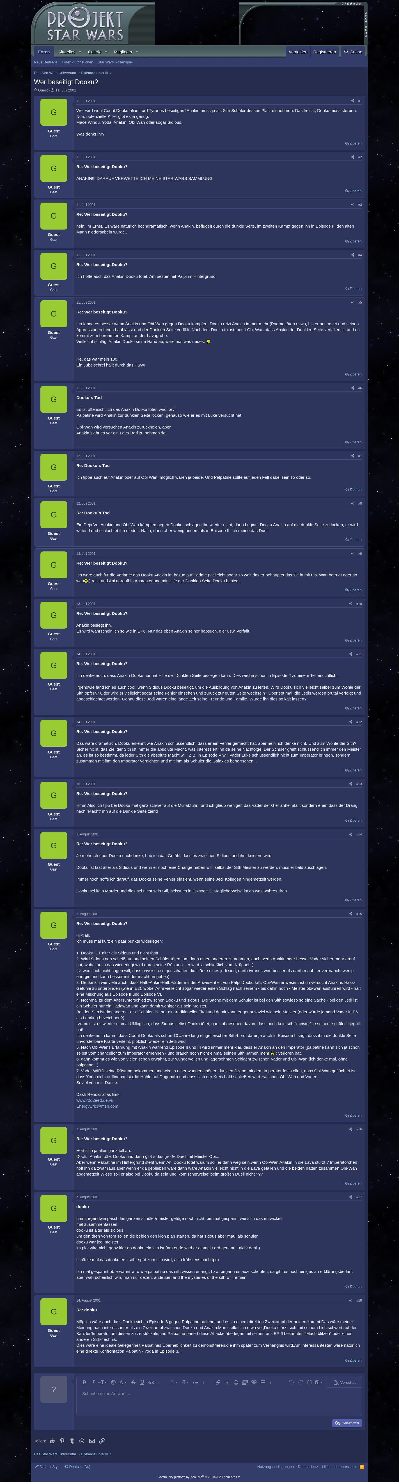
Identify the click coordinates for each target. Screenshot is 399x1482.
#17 (359, 1197)
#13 (359, 784)
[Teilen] (352, 101)
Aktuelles (66, 51)
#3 (360, 205)
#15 (359, 914)
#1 (360, 101)
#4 (360, 255)
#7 (360, 456)
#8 (360, 503)
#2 (360, 157)
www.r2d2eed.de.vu (94, 1100)
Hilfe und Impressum (339, 1467)
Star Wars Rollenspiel (115, 62)
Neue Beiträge (45, 62)
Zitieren (356, 143)
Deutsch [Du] (77, 1467)
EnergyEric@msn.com (97, 1106)
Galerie (94, 51)
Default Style (47, 1467)
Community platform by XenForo (199, 1477)
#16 (359, 1129)
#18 (359, 1300)
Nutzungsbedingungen (275, 1467)
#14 (359, 834)
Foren (44, 51)
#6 (360, 388)
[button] (80, 52)
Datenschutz (308, 1467)
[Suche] (353, 52)
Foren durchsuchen (77, 62)
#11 (359, 654)
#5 (360, 302)
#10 (359, 604)
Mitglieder (123, 51)
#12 (359, 722)
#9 (360, 554)
